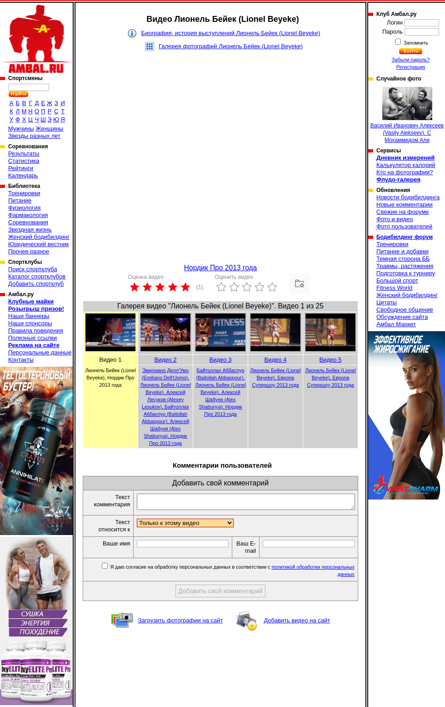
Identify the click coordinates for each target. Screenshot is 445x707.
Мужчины (21, 128)
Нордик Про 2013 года (220, 268)
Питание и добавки (402, 251)
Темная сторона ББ (403, 258)
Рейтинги (20, 168)
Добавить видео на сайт (297, 623)
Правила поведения (35, 330)
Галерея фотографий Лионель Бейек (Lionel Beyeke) (231, 46)
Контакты (21, 359)
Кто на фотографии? (404, 172)
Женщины (49, 128)
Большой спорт (397, 280)
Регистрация (410, 67)
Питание (19, 200)
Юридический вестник (38, 244)
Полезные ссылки (32, 337)
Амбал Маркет (396, 324)
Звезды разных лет (34, 135)
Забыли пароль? (411, 59)
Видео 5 (331, 359)
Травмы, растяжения (404, 266)
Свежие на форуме (402, 211)
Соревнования (28, 222)
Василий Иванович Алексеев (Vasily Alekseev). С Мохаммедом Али (407, 115)
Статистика (23, 160)
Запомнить (415, 42)
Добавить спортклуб (36, 283)
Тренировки (24, 193)
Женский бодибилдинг (39, 236)
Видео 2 (166, 359)
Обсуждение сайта (402, 316)
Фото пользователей (404, 226)
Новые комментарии (404, 204)
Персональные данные (40, 352)
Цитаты (386, 302)
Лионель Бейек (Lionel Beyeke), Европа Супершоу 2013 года (275, 378)
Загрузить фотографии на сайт (180, 623)
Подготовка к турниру (405, 273)
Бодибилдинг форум (404, 237)
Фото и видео (394, 219)
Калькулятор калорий (405, 165)
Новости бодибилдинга (408, 197)
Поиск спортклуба (32, 269)
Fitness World (394, 287)
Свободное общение (404, 309)
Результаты (23, 153)
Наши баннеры (28, 316)
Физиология (24, 207)
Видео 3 (221, 359)
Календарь (23, 175)
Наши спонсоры (30, 323)
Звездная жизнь (30, 229)
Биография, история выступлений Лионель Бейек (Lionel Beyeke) (230, 33)
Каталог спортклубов (36, 276)
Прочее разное (28, 251)
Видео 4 (276, 359)
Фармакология (28, 215)
